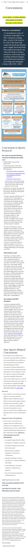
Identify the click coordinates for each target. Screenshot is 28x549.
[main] (14, 8)
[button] (2, 2)
